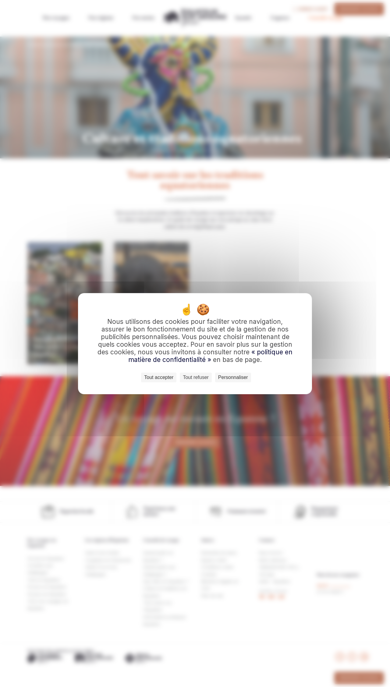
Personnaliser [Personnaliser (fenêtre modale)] (233, 377)
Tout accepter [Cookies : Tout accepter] (158, 377)
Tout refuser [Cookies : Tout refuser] (195, 377)
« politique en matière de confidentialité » (210, 355)
